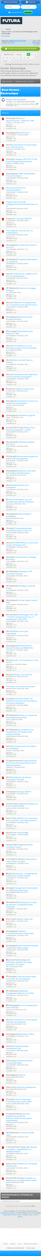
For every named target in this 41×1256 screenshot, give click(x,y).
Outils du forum (7, 82)
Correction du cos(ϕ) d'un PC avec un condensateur (21, 274)
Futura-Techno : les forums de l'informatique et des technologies (19, 32)
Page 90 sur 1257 (9, 54)
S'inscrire (30, 2)
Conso (19, 1244)
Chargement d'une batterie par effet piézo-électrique (22, 889)
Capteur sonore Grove (24, 389)
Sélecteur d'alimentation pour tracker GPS (20, 932)
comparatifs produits (7, 1213)
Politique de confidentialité (15, 1248)
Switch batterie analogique (18, 515)
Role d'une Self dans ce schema (19, 361)
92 (35, 54)
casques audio (27, 1215)
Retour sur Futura (10, 2)
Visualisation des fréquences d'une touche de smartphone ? (22, 375)
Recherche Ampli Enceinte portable (19, 318)
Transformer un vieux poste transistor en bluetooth (21, 1020)
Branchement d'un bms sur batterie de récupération (22, 402)
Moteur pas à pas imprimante (17, 632)
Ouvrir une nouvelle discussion (20, 49)
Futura (5, 1244)
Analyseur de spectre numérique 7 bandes (18, 778)
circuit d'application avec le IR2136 (22, 1006)
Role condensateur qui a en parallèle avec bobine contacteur (20, 500)
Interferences (23, 132)
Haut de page (30, 1248)
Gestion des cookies (30, 1244)
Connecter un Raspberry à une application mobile (21, 1179)
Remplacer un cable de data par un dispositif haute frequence (21, 904)
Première (18, 54)
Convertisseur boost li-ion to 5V (21, 246)
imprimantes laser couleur (12, 1215)
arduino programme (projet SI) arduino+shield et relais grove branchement (19, 1117)
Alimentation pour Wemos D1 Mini (19, 332)
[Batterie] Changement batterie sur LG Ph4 (20, 992)
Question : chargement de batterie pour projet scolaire (21, 874)
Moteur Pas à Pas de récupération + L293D (20, 428)
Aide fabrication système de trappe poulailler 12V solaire (19, 962)
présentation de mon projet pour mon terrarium (21, 146)
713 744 (36, 44)
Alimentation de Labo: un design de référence (21, 104)
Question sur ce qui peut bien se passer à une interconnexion (22, 819)
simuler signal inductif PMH (22, 601)
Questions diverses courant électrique (19, 1061)
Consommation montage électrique (21, 558)
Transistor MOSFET (23, 218)
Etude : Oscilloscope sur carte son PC (22, 661)
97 (17, 57)
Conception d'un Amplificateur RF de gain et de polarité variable (20, 731)
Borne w (21, 1075)
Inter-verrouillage (20, 832)
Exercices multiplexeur (26, 1087)
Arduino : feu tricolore (22, 674)
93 (3, 57)
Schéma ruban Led (24, 919)
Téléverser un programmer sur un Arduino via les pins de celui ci (22, 303)
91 (32, 54)
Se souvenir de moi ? (15, 12)
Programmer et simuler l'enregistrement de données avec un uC (21, 204)
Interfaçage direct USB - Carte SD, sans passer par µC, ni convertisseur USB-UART (22, 616)
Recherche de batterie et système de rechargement (22, 457)
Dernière (6, 61)
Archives (12, 1244)
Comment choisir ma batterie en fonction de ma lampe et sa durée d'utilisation (21, 700)
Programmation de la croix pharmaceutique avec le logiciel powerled (21, 762)
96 (14, 57)
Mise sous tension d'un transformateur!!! (16, 188)
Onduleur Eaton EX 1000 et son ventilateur (21, 747)
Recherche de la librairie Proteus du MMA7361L (19, 646)
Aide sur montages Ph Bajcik (21, 289)
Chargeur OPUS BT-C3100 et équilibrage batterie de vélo (21, 160)
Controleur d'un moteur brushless (20, 686)
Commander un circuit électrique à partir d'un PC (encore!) (21, 346)
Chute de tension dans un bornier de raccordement (21, 977)
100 (28, 57)
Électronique (5, 36)
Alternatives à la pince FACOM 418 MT (22, 805)
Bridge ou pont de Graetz (20, 587)
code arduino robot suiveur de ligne (21, 860)
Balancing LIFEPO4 (23, 791)
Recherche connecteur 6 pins (19, 845)
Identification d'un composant (17, 486)
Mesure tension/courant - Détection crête (20, 119)
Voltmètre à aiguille (26, 415)
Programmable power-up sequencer (22, 260)
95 (10, 57)
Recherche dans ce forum (24, 82)
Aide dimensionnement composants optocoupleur (22, 946)
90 (28, 54)
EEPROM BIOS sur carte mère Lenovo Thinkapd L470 (22, 543)
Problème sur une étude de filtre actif (21, 1164)
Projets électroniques (16, 99)
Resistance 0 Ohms (26, 1034)
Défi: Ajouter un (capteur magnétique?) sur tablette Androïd (21, 1149)
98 (21, 57)
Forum (8, 29)
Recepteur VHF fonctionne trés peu (19, 572)
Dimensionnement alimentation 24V (17, 1047)
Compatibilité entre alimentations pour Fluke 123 (19, 529)
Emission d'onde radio (20, 1133)
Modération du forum (17, 41)
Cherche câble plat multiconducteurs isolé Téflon (19, 1100)
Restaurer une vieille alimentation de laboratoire (21, 471)
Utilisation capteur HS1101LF (20, 443)
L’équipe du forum (8, 43)
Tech (17, 1211)
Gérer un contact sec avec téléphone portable (21, 716)
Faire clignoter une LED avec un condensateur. (19, 231)
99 (24, 57)
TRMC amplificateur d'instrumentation (20, 174)
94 (7, 57)
